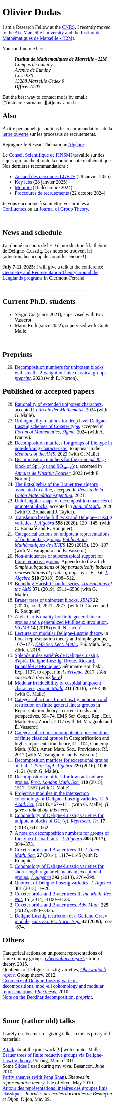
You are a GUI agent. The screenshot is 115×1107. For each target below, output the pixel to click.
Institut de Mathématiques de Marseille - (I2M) (51, 35)
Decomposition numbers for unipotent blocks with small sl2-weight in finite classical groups (60, 370)
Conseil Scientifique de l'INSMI (40, 155)
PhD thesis (45, 991)
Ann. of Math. (86, 506)
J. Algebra (44, 522)
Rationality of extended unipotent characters (58, 404)
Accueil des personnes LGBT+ (45, 176)
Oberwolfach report (64, 958)
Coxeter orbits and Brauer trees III (48, 849)
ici (89, 251)
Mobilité (23, 187)
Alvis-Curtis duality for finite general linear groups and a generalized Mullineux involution (61, 619)
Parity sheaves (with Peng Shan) (34, 1077)
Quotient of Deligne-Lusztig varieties (51, 882)
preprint (23, 378)
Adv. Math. (89, 904)
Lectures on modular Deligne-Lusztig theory (58, 633)
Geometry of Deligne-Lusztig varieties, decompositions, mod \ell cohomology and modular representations (53, 986)
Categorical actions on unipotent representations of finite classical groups (62, 735)
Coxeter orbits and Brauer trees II (48, 893)
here (56, 677)
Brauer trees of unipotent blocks (46, 600)
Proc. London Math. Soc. (55, 782)
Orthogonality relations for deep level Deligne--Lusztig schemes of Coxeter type (62, 423)
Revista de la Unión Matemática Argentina (59, 492)
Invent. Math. (50, 688)
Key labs (23, 182)
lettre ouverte (15, 134)
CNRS (68, 27)
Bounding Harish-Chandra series (47, 583)
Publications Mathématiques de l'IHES (51, 542)
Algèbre (76, 144)
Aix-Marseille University (39, 32)
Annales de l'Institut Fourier (43, 473)
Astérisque (72, 671)
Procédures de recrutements (42, 193)
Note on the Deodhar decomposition (38, 997)
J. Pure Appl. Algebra (51, 765)
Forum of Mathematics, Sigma (45, 431)
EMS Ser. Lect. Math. (56, 644)
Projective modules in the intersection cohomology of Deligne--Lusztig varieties (56, 796)
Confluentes (14, 209)
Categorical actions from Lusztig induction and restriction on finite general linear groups (61, 702)
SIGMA (22, 627)
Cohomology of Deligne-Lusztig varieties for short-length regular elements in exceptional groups (59, 872)
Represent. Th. (85, 820)
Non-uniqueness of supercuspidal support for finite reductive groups (59, 558)
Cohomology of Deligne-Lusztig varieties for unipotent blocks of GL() (59, 818)
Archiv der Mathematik (60, 409)
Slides (21, 1066)
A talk (8, 1049)
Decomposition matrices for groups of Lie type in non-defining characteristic (63, 445)
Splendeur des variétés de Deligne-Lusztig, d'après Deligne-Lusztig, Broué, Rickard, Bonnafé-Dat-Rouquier (57, 661)
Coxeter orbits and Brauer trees (45, 904)
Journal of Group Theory (63, 209)
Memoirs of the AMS (35, 453)
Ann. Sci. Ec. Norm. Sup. (56, 921)
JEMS (86, 600)
